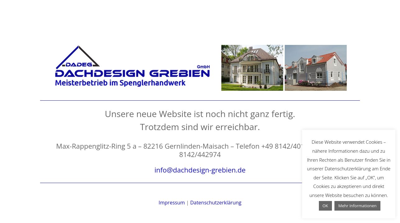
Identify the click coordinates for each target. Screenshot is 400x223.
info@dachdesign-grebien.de (200, 169)
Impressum (172, 202)
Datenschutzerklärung (215, 202)
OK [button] (325, 205)
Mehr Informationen (357, 205)
